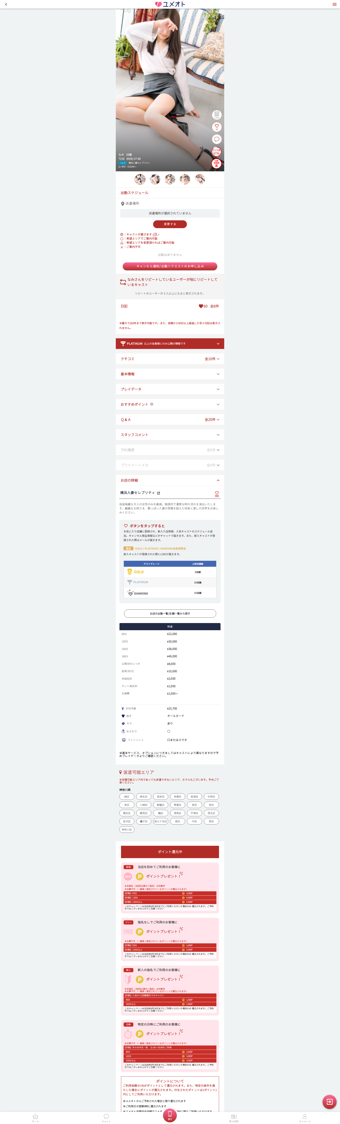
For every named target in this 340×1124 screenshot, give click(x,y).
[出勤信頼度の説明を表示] (216, 163)
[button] (6, 4)
